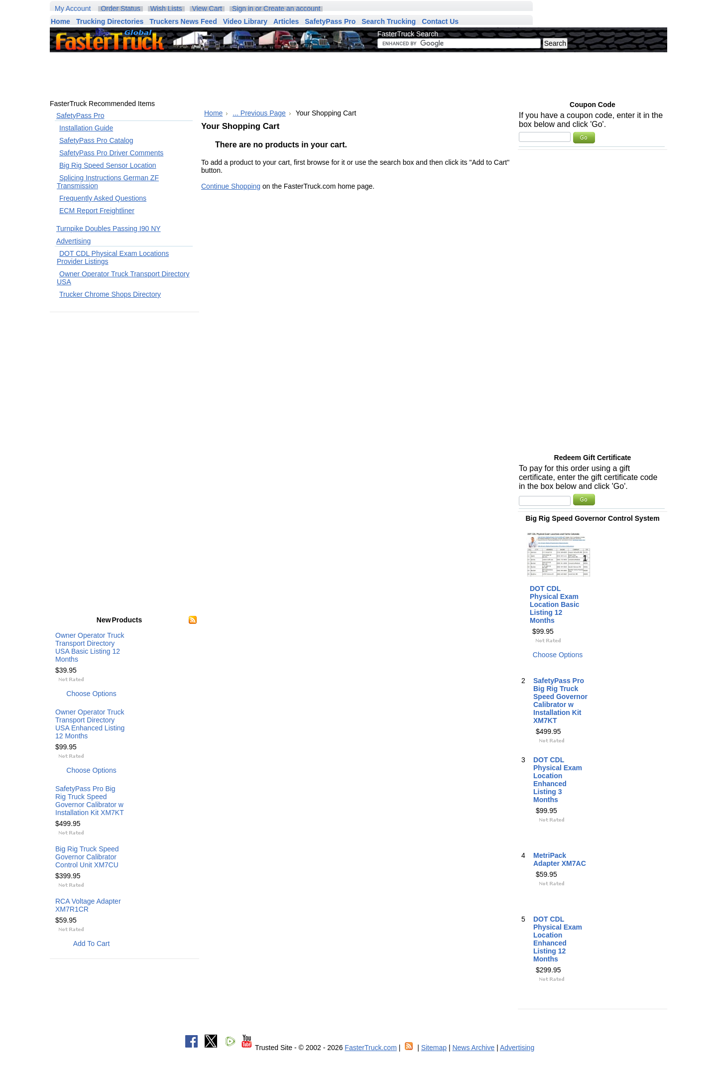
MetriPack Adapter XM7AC (559, 859)
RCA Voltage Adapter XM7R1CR (88, 905)
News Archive (473, 1048)
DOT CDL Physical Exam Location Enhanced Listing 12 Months (557, 939)
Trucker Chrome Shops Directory (110, 294)
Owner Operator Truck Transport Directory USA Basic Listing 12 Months (89, 647)
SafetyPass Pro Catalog (96, 140)
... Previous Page (259, 113)
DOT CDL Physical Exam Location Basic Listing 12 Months (555, 604)
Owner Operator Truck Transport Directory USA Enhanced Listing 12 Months (89, 724)
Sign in (242, 8)
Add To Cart (91, 943)
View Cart (207, 8)
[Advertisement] (410, 75)
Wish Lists (166, 8)
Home (213, 113)
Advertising (73, 241)
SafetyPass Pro (80, 115)
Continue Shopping (230, 186)
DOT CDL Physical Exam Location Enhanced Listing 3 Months (557, 780)
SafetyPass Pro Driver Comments (111, 153)
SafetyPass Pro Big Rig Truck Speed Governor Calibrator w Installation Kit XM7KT (89, 801)
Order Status (120, 8)
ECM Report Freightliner (96, 211)
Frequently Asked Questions (102, 198)
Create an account (291, 8)
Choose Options (91, 694)
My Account (73, 8)
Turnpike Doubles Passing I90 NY (108, 229)
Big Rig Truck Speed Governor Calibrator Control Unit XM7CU (87, 857)
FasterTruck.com (371, 1048)
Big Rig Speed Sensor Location (107, 165)
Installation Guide (86, 128)
